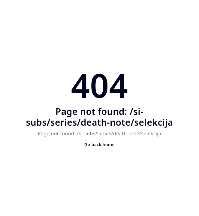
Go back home (99, 144)
